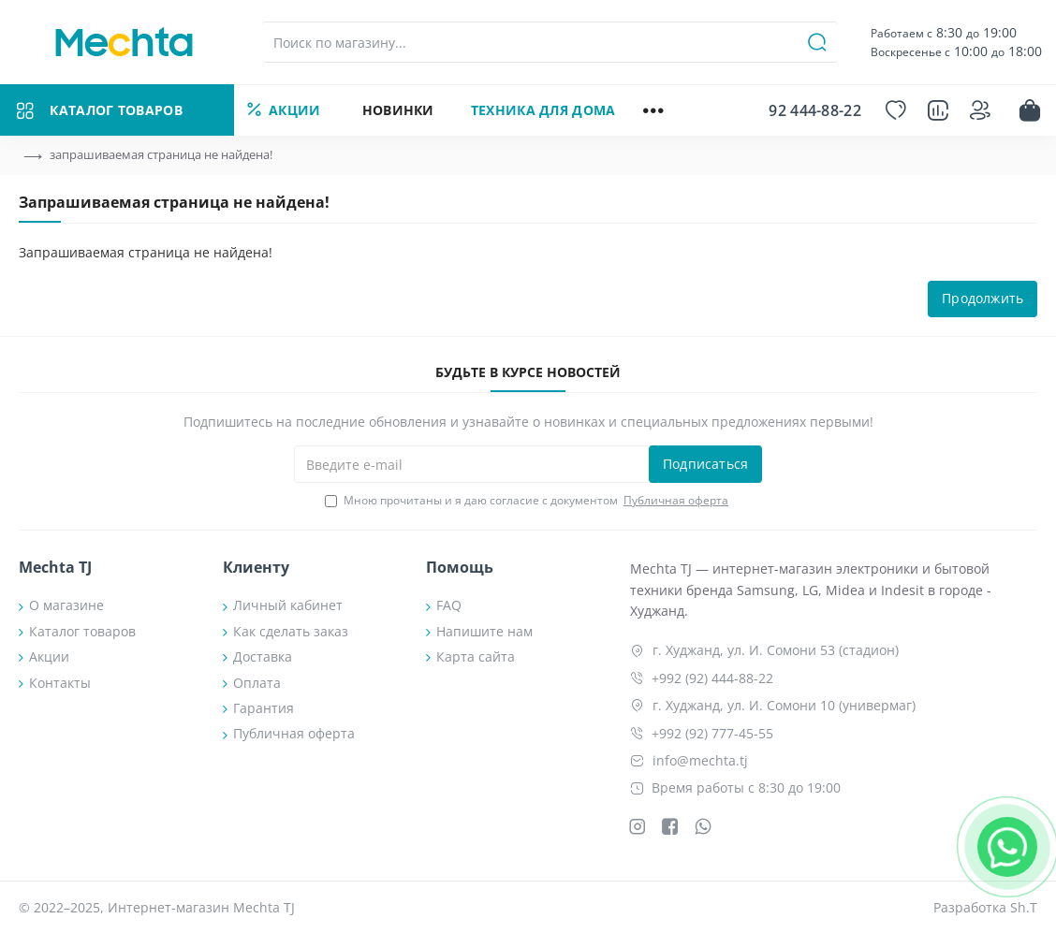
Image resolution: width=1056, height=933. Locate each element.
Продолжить (982, 299)
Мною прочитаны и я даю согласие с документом (528, 500)
